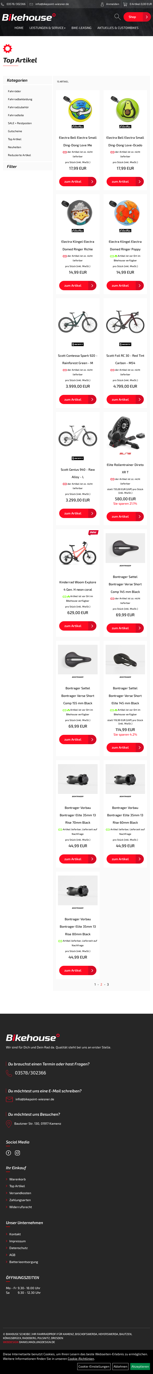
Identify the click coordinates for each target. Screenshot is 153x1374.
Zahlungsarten (20, 1200)
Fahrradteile (16, 115)
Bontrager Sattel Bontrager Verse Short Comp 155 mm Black (77, 695)
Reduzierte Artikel (19, 155)
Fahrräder (14, 91)
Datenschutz (18, 1248)
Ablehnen (120, 1366)
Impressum (17, 1241)
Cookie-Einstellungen (93, 1366)
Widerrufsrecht (20, 1207)
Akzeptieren (140, 1366)
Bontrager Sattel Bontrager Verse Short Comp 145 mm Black (125, 584)
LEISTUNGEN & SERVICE (47, 28)
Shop (132, 17)
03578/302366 (13, 4)
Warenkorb (17, 1179)
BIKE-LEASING (81, 28)
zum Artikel (72, 181)
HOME (19, 28)
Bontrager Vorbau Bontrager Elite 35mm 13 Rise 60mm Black (125, 815)
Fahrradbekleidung (20, 99)
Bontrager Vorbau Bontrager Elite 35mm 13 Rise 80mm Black (78, 926)
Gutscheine (15, 131)
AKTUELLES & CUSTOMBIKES (117, 28)
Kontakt (15, 1234)
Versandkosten (20, 1193)
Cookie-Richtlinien (81, 1358)
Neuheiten (14, 147)
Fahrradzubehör (18, 107)
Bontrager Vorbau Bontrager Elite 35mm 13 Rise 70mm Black (78, 815)
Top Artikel (14, 139)
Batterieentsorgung (23, 1262)
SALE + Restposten (20, 123)
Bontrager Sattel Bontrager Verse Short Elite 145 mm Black (125, 695)
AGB (12, 1255)
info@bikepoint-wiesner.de (30, 1099)
